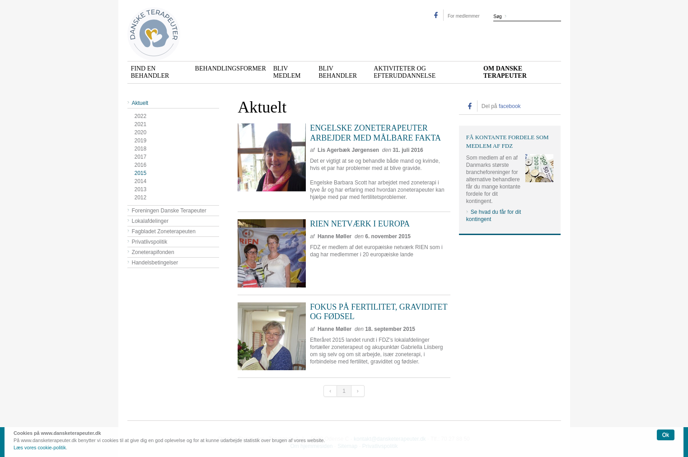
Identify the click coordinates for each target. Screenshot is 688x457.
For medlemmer (464, 16)
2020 (141, 132)
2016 (141, 165)
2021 (141, 124)
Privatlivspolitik (150, 242)
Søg (497, 16)
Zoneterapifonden (153, 252)
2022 (141, 116)
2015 (141, 173)
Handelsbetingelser (155, 262)
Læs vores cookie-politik (40, 447)
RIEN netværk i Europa (360, 223)
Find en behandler (150, 72)
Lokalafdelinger (150, 221)
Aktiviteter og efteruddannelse (404, 72)
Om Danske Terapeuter (505, 72)
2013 (141, 189)
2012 (141, 197)
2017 (141, 157)
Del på (501, 106)
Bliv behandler (337, 72)
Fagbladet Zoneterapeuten (164, 231)
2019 (141, 140)
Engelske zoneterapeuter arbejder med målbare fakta (375, 132)
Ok (665, 435)
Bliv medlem (287, 72)
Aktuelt (140, 103)
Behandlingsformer (230, 68)
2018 (141, 149)
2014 (141, 181)
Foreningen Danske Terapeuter (169, 210)
